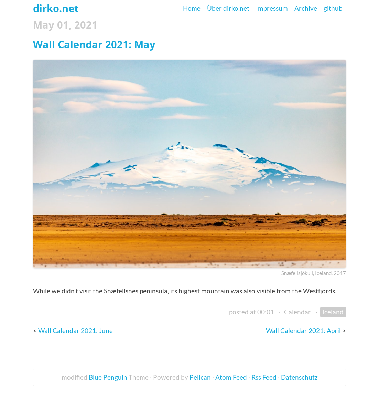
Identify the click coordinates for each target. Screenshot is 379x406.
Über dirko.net (228, 8)
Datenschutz (299, 377)
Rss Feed (264, 377)
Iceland (333, 312)
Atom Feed (231, 377)
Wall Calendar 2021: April (304, 330)
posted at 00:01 (251, 312)
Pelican (200, 377)
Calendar (297, 312)
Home (192, 8)
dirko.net (56, 8)
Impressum (272, 8)
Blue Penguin (108, 377)
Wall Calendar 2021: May (94, 44)
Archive (305, 8)
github (333, 8)
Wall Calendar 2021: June (75, 330)
